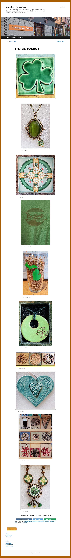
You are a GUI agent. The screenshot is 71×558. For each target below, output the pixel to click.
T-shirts (45, 521)
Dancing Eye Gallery (16, 7)
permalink (25, 522)
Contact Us (20, 37)
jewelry (30, 521)
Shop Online (13, 37)
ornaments (34, 521)
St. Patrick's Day (40, 521)
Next (63, 41)
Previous (58, 41)
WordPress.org (9, 546)
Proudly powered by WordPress (35, 553)
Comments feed (9, 544)
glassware (26, 521)
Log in (7, 541)
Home (7, 37)
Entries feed (8, 543)
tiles (48, 521)
